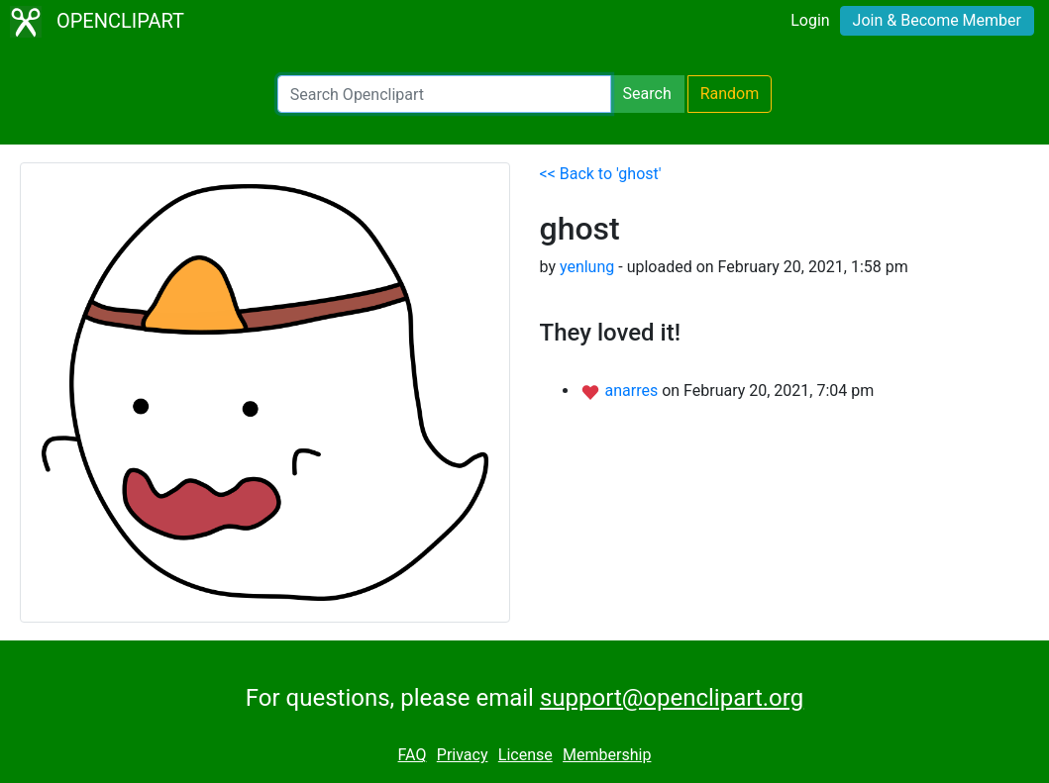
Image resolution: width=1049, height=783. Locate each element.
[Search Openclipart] (444, 94)
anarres (633, 390)
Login (809, 20)
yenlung (587, 266)
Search (647, 93)
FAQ (412, 754)
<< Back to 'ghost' (601, 173)
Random (730, 93)
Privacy (462, 754)
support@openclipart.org (671, 698)
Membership (607, 754)
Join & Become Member (937, 20)
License (525, 754)
